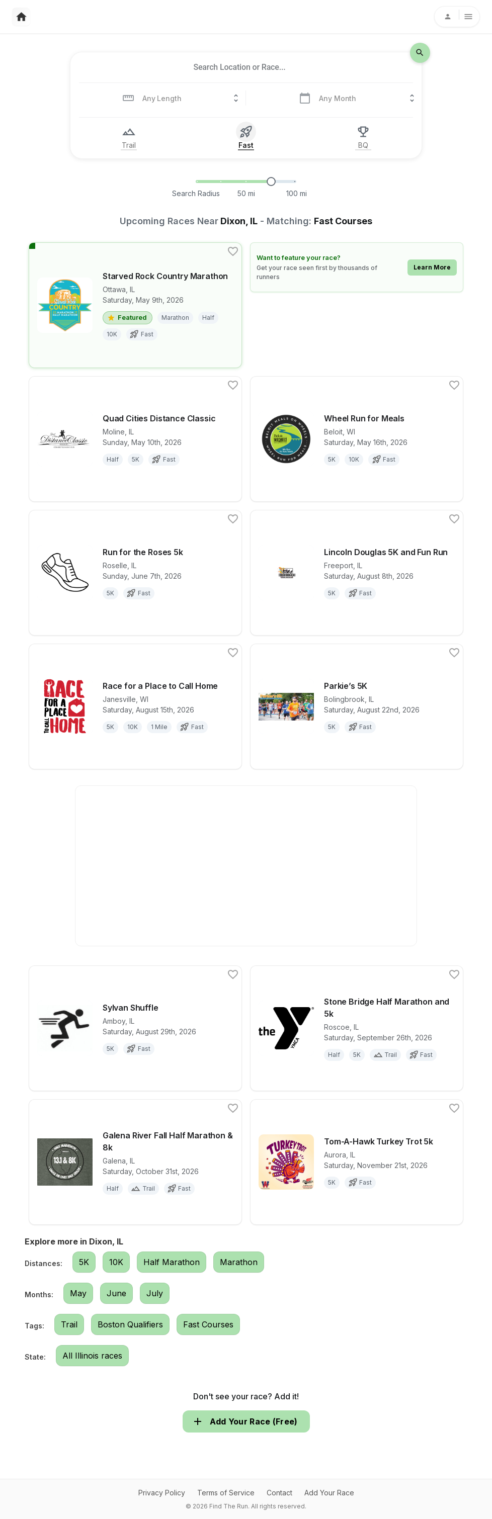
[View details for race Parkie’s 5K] (357, 706)
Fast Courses (208, 1324)
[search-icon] (420, 53)
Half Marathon (171, 1262)
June (116, 1293)
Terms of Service (226, 1492)
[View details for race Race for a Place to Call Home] (135, 706)
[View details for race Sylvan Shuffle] (135, 1028)
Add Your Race (329, 1492)
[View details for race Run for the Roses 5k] (135, 572)
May (78, 1293)
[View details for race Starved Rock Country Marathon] (135, 305)
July (154, 1293)
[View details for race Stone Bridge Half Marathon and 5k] (357, 1028)
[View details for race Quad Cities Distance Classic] (135, 439)
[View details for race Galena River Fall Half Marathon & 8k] (135, 1162)
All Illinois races (92, 1356)
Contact (279, 1492)
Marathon (239, 1262)
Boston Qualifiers (130, 1324)
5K (84, 1262)
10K (116, 1262)
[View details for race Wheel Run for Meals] (357, 439)
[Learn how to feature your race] (357, 267)
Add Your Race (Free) (246, 1421)
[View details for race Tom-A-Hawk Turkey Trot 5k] (357, 1162)
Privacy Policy (161, 1492)
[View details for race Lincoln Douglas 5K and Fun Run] (357, 572)
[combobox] (239, 67)
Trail (69, 1324)
